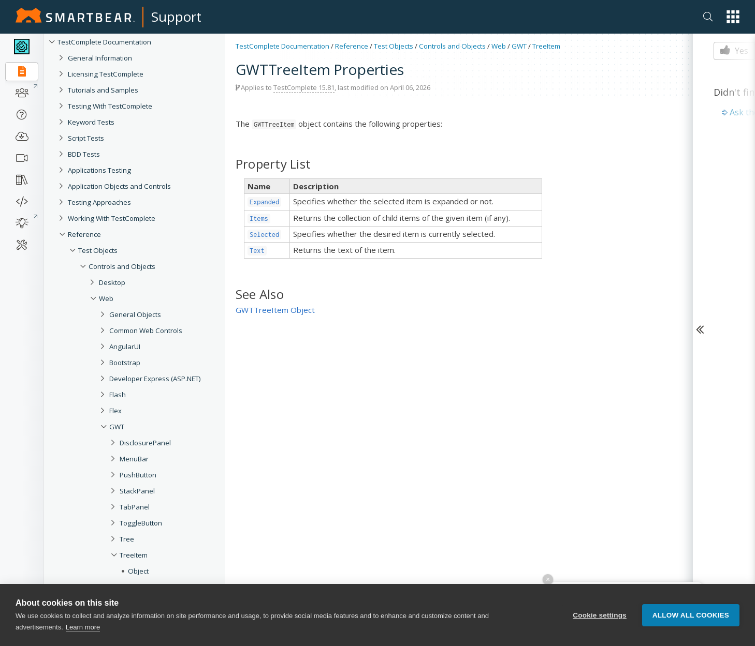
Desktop (112, 282)
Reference (84, 234)
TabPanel (135, 507)
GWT (116, 426)
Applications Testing (99, 170)
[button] (733, 17)
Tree (127, 539)
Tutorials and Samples (103, 90)
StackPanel (137, 490)
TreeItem (134, 555)
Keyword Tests (91, 122)
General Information (100, 58)
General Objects (135, 314)
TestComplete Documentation (104, 42)
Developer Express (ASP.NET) (155, 378)
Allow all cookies (690, 615)
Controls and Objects (122, 266)
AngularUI (124, 346)
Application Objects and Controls (119, 186)
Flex (115, 410)
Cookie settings (600, 615)
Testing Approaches (99, 202)
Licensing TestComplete (105, 74)
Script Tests (86, 138)
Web (106, 298)
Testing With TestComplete (110, 106)
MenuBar (134, 458)
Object (138, 571)
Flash (117, 394)
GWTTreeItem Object (275, 310)
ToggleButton (141, 523)
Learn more (83, 627)
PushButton (138, 474)
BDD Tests (84, 154)
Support (176, 16)
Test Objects (98, 250)
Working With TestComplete (111, 218)
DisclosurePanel (145, 442)
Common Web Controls (145, 330)
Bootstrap (124, 362)
